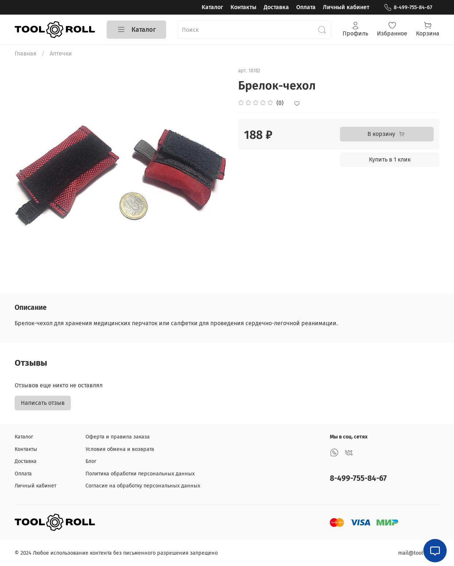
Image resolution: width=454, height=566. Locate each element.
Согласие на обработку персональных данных (142, 486)
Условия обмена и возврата (119, 449)
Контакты (243, 7)
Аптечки (61, 53)
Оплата (306, 7)
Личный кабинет (346, 7)
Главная (26, 53)
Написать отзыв (43, 402)
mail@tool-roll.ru (418, 553)
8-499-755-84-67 (408, 7)
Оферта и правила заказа (117, 437)
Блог (90, 461)
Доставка (276, 7)
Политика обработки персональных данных (140, 474)
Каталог (212, 7)
